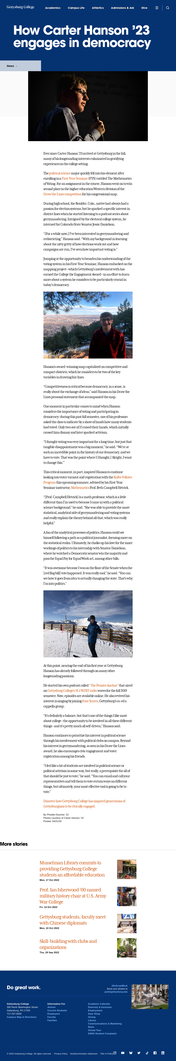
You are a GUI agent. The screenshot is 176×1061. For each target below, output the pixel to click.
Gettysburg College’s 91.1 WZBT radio (72, 691)
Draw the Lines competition (62, 194)
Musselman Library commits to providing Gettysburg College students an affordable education (72, 869)
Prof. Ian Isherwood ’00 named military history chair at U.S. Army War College (73, 896)
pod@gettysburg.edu (116, 992)
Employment (95, 1010)
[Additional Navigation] (156, 8)
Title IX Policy (106, 1053)
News (10, 66)
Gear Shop (94, 1013)
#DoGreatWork (120, 986)
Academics (53, 7)
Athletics (98, 7)
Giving (91, 1017)
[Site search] (167, 8)
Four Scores (90, 701)
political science (59, 173)
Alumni (51, 1007)
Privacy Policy (61, 1053)
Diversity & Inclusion (100, 1007)
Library (92, 1020)
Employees (53, 1013)
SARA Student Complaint (102, 1033)
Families (52, 1020)
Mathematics (80, 488)
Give (144, 7)
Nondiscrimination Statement (83, 1053)
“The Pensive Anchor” (103, 685)
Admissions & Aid (122, 7)
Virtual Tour (94, 1030)
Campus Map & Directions (22, 1017)
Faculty (51, 1017)
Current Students (57, 1010)
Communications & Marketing (105, 1023)
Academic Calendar (99, 1004)
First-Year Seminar (75, 178)
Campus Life (76, 7)
